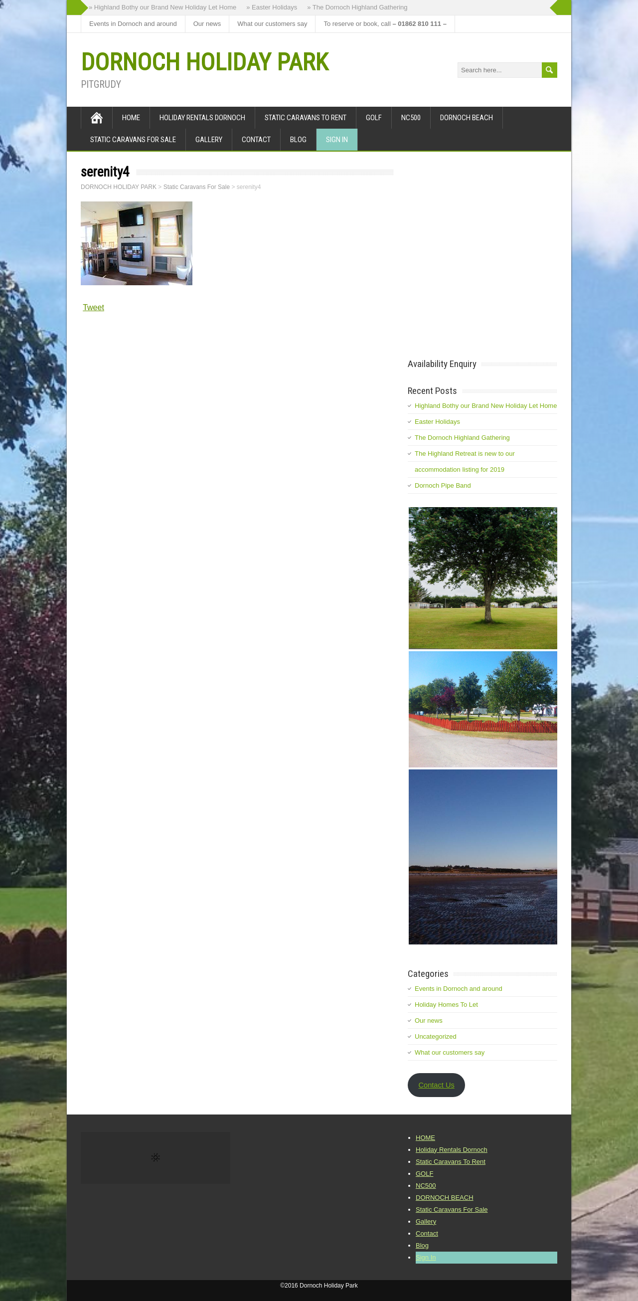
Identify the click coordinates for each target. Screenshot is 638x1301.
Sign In (337, 139)
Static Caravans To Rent (305, 117)
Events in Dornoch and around (133, 23)
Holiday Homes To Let (446, 1004)
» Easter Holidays (271, 7)
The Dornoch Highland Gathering (462, 437)
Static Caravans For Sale (133, 139)
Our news (207, 23)
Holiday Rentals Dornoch (202, 117)
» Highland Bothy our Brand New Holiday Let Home (162, 7)
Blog (298, 139)
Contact (256, 139)
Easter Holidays (437, 421)
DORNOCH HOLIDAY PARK (204, 62)
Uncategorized (436, 1036)
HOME (131, 117)
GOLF (374, 117)
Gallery (208, 139)
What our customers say (272, 23)
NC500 (411, 117)
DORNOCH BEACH (466, 117)
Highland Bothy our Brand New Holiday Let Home (486, 405)
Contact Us (436, 1085)
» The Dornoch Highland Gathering (357, 7)
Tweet (93, 307)
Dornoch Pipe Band (443, 485)
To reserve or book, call (384, 23)
